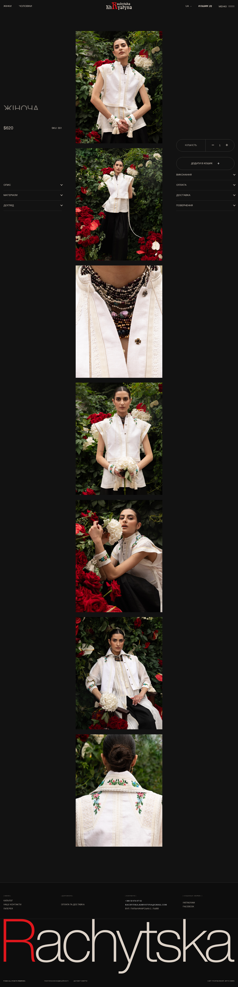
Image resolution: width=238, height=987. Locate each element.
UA (187, 6)
